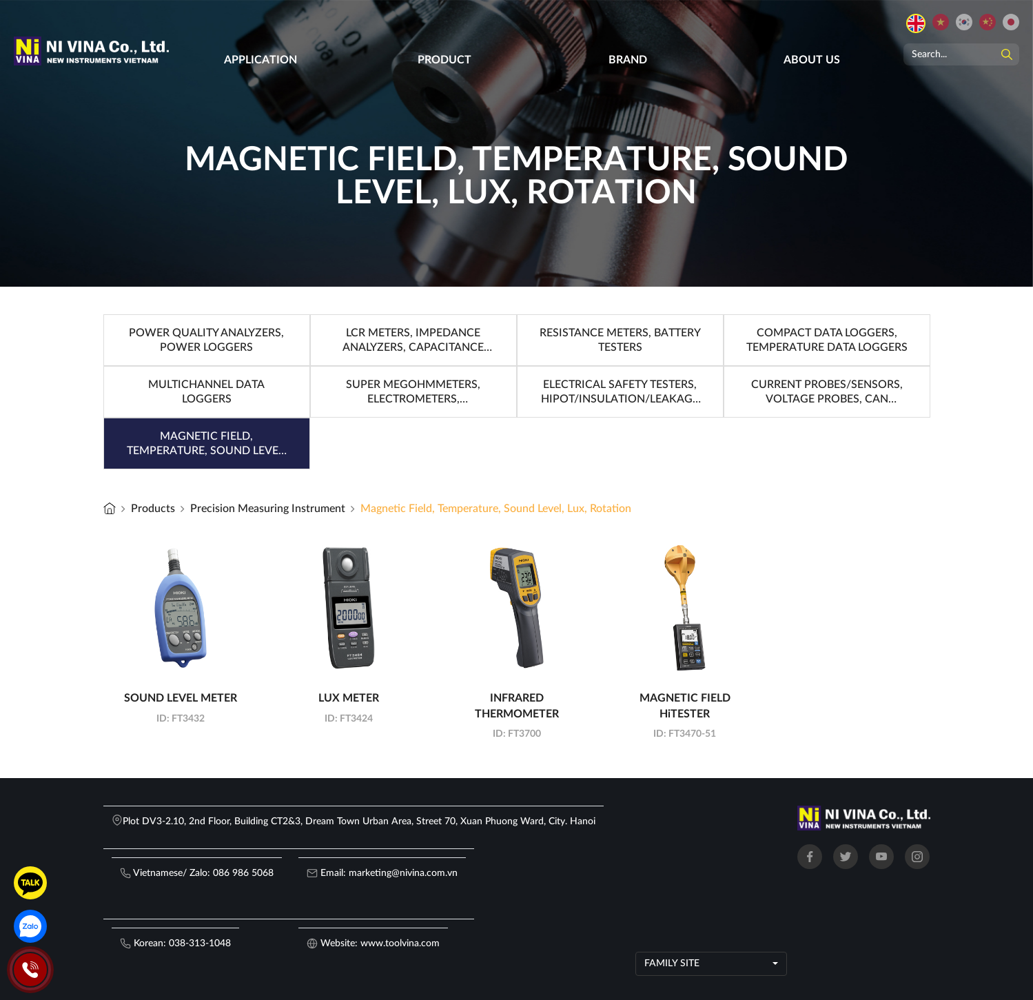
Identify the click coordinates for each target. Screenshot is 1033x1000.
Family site (671, 963)
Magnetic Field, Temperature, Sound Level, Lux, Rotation (495, 508)
